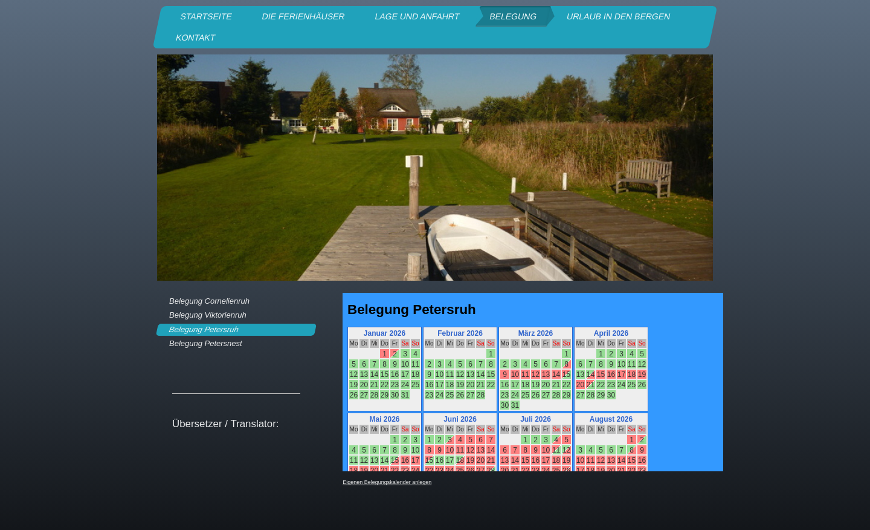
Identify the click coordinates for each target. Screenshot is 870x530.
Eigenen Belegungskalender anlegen (387, 482)
